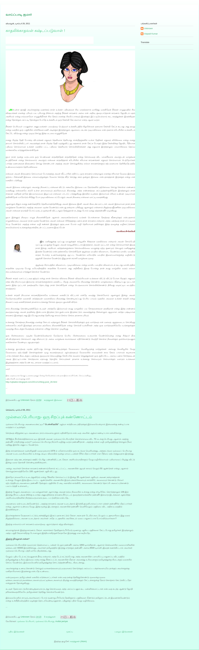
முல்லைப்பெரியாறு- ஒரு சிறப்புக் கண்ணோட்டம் (49, 417)
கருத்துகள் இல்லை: (53, 400)
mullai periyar (61, 621)
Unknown (148, 28)
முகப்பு (69, 631)
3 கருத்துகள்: (50, 617)
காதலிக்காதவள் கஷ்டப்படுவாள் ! (35, 30)
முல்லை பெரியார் (25, 621)
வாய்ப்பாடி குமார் (19, 14)
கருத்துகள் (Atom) (78, 641)
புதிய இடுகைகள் (16, 631)
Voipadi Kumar (151, 34)
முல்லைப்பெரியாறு (44, 621)
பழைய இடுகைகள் (124, 631)
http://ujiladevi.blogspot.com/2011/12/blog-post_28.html (31, 382)
